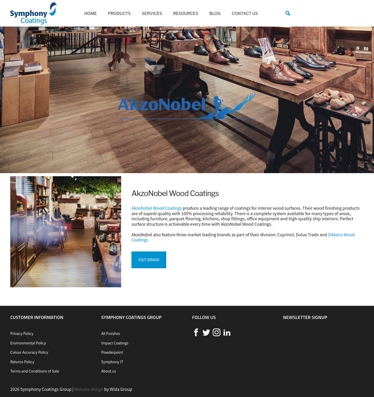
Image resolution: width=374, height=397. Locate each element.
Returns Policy (22, 361)
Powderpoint (112, 352)
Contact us (245, 13)
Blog (215, 13)
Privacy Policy (21, 333)
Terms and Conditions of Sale (34, 371)
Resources (185, 13)
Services (152, 13)
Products (119, 13)
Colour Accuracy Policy (29, 352)
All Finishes (110, 333)
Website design (88, 389)
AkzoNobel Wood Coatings (156, 208)
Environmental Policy (28, 342)
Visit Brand (148, 259)
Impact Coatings (115, 342)
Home (90, 13)
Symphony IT (112, 361)
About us (108, 371)
